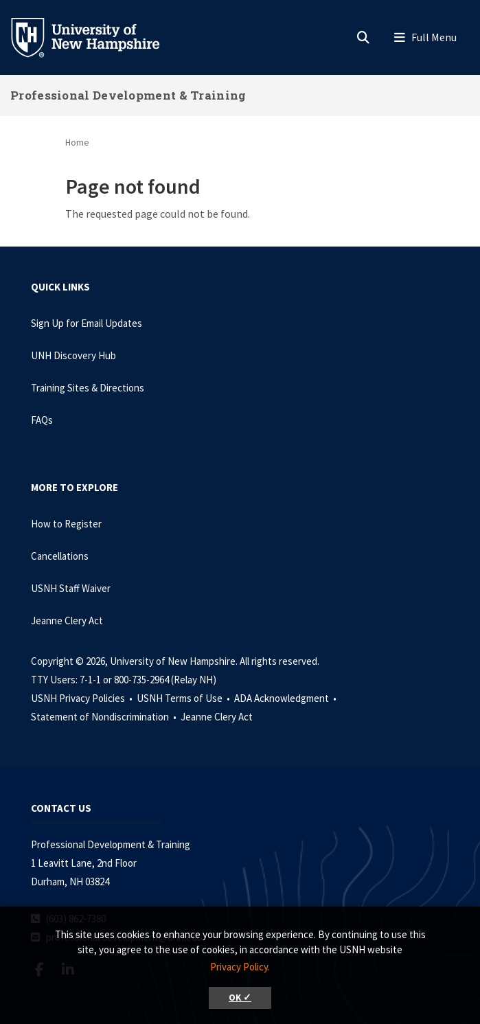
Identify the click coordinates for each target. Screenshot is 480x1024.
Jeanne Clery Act (67, 620)
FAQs (42, 419)
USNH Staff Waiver (71, 588)
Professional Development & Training (128, 95)
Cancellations (60, 555)
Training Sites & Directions (87, 387)
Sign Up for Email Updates (86, 323)
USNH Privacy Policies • (83, 698)
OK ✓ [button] (240, 997)
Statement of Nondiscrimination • (105, 716)
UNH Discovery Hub (73, 355)
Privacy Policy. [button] (240, 966)
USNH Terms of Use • (184, 698)
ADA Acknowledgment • (286, 698)
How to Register (66, 523)
